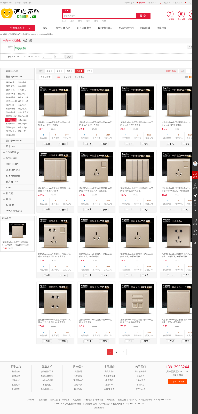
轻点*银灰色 (22, 110)
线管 (80, 21)
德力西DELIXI (11, 181)
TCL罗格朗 (9, 158)
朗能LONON (10, 164)
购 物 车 (195, 202)
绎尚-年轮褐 (10, 91)
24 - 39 (23, 57)
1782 (190, 266)
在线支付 (16, 385)
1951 (149, 135)
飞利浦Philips (10, 152)
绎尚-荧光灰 (10, 87)
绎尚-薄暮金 (21, 83)
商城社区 (111, 400)
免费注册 (27, 2)
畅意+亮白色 (22, 95)
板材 (88, 21)
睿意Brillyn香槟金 (10, 132)
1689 (108, 266)
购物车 (142, 2)
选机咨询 (140, 376)
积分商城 (145, 28)
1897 (67, 266)
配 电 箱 (8, 205)
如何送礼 (47, 385)
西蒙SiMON (10, 71)
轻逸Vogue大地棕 (22, 125)
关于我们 (31, 400)
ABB (6, 187)
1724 (190, 135)
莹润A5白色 (10, 106)
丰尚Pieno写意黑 (10, 117)
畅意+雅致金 (10, 98)
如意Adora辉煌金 (11, 102)
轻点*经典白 (22, 106)
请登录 (18, 2)
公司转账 (16, 389)
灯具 (64, 21)
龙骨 (96, 21)
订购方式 (16, 380)
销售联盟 (99, 400)
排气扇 (7, 193)
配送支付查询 (47, 376)
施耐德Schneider (30, 34)
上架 (48, 71)
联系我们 (43, 400)
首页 (45, 28)
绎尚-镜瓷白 (10, 83)
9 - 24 (16, 57)
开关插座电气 (84, 28)
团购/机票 (78, 385)
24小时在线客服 (177, 381)
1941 (67, 201)
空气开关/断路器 (12, 211)
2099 (149, 332)
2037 (190, 332)
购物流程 (16, 376)
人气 (88, 71)
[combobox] (99, 16)
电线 (104, 21)
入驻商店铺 (79, 77)
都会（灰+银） (21, 132)
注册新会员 (78, 380)
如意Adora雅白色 (23, 98)
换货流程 (109, 380)
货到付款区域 (47, 371)
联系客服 (78, 389)
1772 (108, 201)
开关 (72, 21)
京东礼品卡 (140, 389)
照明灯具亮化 (62, 28)
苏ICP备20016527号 (162, 400)
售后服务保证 (109, 376)
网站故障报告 (140, 371)
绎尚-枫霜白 (21, 87)
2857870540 (99, 408)
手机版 (166, 2)
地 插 (6, 199)
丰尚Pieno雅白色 (22, 117)
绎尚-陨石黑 (21, 91)
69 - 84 (37, 57)
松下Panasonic (11, 176)
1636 (190, 201)
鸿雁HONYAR (11, 170)
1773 (108, 332)
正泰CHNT (9, 146)
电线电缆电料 (126, 28)
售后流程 (16, 371)
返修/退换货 (109, 389)
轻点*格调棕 (10, 113)
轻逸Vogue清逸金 (10, 128)
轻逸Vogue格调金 (10, 125)
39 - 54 (30, 57)
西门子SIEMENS (12, 140)
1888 (67, 332)
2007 (67, 135)
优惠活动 (161, 28)
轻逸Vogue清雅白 (22, 121)
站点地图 (77, 400)
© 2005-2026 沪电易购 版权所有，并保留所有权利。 (76, 404)
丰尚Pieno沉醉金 (46, 34)
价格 (68, 71)
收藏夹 (152, 2)
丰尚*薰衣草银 (23, 113)
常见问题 (78, 371)
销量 (58, 71)
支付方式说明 (47, 380)
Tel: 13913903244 (137, 404)
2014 (149, 266)
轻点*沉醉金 (10, 110)
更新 (78, 71)
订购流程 (78, 376)
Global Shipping (46, 389)
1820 (108, 135)
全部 (58, 77)
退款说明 (109, 385)
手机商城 (88, 400)
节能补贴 (140, 385)
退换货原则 (109, 371)
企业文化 (122, 400)
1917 (149, 201)
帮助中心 (133, 400)
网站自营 (67, 77)
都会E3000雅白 (10, 136)
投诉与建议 (140, 380)
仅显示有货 (45, 77)
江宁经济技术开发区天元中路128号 (114, 404)
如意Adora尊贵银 (23, 102)
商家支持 (177, 2)
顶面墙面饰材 (105, 28)
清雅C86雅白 (10, 95)
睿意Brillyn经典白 (22, 128)
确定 (69, 57)
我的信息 (129, 2)
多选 (191, 47)
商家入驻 (54, 400)
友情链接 (65, 400)
